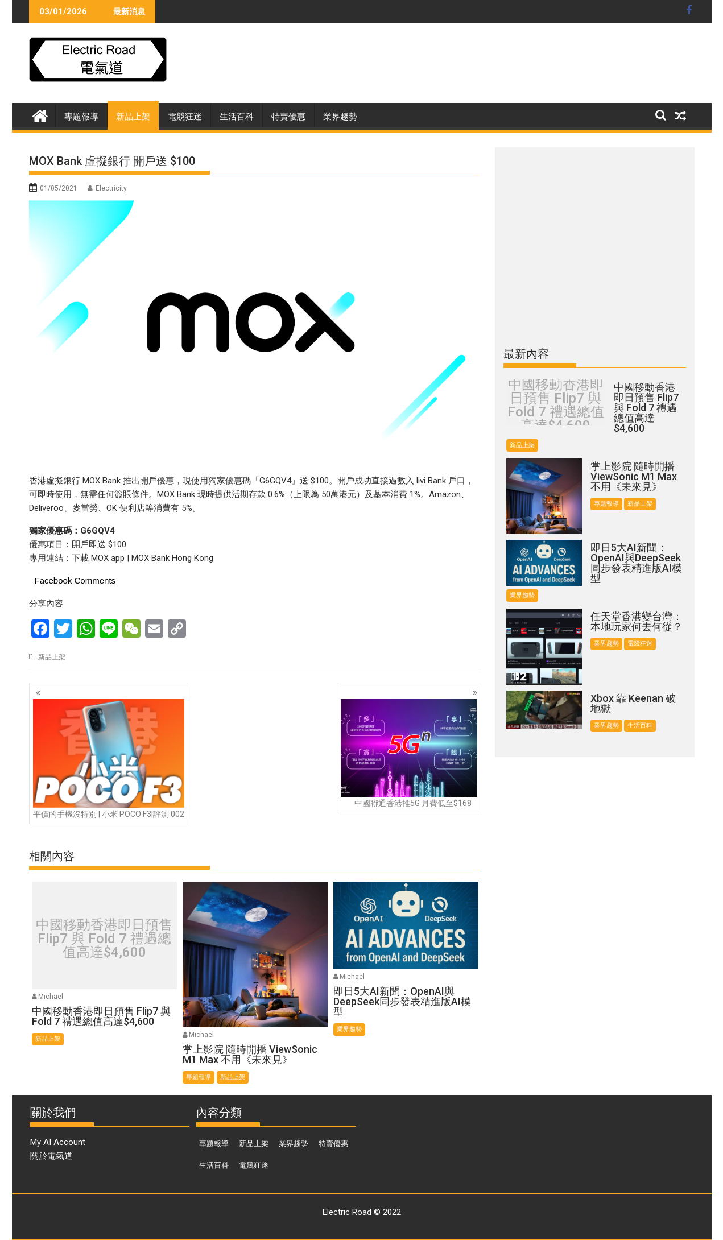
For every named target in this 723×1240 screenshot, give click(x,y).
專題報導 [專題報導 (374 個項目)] (214, 1143)
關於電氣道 (51, 1156)
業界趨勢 (340, 116)
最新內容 (526, 354)
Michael (50, 997)
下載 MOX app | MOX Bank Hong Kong (142, 558)
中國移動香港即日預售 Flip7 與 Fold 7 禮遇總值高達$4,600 (104, 938)
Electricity (111, 188)
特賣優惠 (288, 116)
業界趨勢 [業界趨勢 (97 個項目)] (293, 1143)
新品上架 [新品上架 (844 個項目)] (253, 1143)
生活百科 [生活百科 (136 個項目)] (214, 1165)
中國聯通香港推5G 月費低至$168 (409, 753)
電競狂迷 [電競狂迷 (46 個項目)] (253, 1165)
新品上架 (133, 116)
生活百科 (237, 116)
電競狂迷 (185, 116)
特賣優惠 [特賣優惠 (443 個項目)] (333, 1143)
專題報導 (81, 116)
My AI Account (57, 1142)
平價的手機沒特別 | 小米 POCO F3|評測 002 (108, 759)
